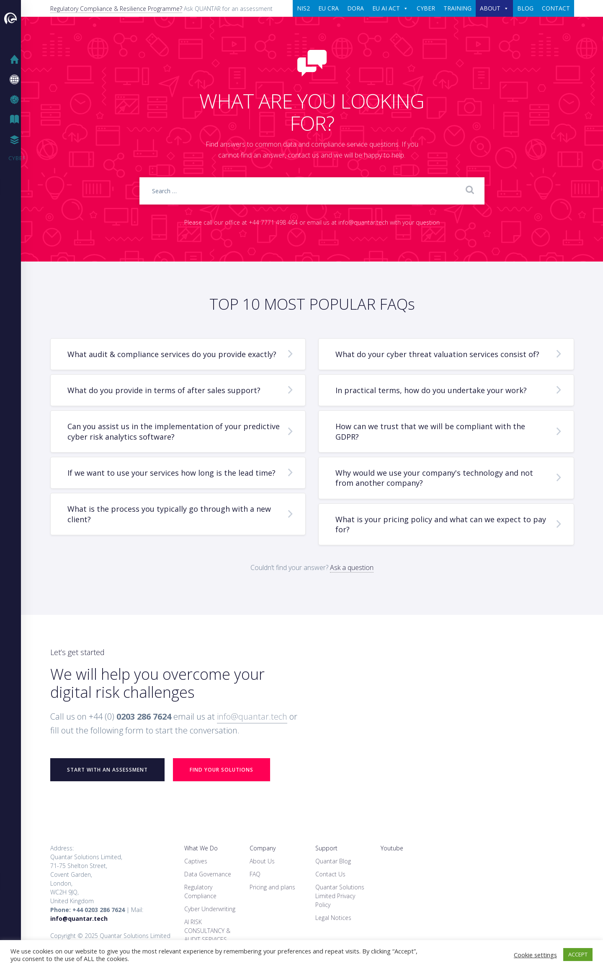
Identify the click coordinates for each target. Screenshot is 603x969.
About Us (262, 861)
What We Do (201, 848)
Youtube (392, 848)
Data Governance (207, 874)
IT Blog (16, 120)
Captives (195, 861)
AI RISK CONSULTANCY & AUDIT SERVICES (207, 930)
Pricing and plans (272, 887)
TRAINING (457, 8)
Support (326, 848)
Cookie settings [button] (535, 955)
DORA (355, 8)
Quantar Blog (333, 861)
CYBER (426, 8)
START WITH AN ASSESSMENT (107, 769)
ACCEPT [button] (578, 954)
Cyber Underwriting (209, 909)
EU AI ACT (390, 8)
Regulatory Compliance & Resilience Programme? (116, 9)
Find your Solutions (221, 769)
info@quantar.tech (252, 716)
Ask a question (352, 567)
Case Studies (16, 140)
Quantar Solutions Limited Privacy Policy (339, 896)
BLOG (525, 8)
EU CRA (328, 8)
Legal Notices (333, 918)
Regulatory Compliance (200, 891)
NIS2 (303, 8)
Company (263, 848)
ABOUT (494, 8)
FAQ (255, 874)
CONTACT (556, 8)
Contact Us (330, 874)
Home (16, 59)
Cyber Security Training (16, 158)
